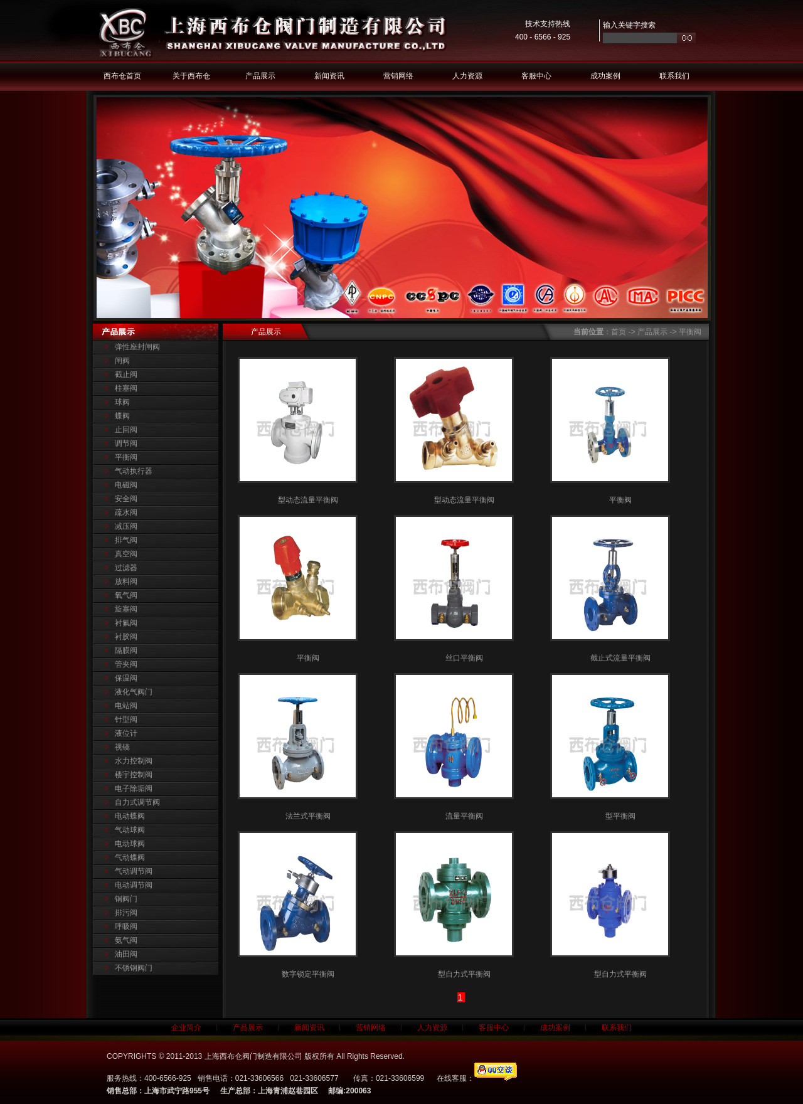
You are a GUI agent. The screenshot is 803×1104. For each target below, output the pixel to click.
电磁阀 (126, 484)
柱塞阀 (126, 388)
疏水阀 (126, 512)
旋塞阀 (126, 609)
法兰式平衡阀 (308, 816)
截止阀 (126, 374)
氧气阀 (126, 595)
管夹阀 (126, 664)
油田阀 (126, 954)
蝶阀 (122, 415)
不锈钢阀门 (133, 967)
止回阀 (126, 429)
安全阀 (126, 498)
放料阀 (126, 581)
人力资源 (467, 76)
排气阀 (126, 540)
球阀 (122, 402)
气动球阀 (130, 829)
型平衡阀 (620, 816)
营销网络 (398, 76)
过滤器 (126, 567)
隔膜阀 (126, 650)
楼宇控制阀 (133, 774)
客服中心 (536, 76)
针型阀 (126, 719)
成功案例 (605, 76)
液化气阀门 (133, 691)
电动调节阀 (133, 885)
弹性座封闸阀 (137, 346)
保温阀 (126, 678)
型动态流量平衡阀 (308, 500)
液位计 (126, 733)
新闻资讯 (329, 76)
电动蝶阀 (130, 816)
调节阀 (126, 443)
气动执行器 (133, 471)
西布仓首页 (122, 76)
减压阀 (126, 526)
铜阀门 (126, 898)
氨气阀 (126, 940)
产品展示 (260, 76)
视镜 (122, 747)
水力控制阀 (133, 760)
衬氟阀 (126, 622)
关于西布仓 (191, 76)
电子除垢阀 (133, 788)
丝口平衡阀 (464, 658)
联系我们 (674, 76)
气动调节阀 (133, 871)
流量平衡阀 (464, 816)
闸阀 (122, 360)
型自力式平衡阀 (464, 974)
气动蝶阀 (130, 857)
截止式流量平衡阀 (620, 658)
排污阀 (126, 912)
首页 (618, 331)
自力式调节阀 (137, 802)
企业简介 (186, 1027)
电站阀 (126, 705)
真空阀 (126, 553)
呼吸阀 (126, 926)
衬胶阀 (126, 636)
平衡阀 (126, 457)
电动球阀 (130, 843)
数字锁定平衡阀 (308, 974)
